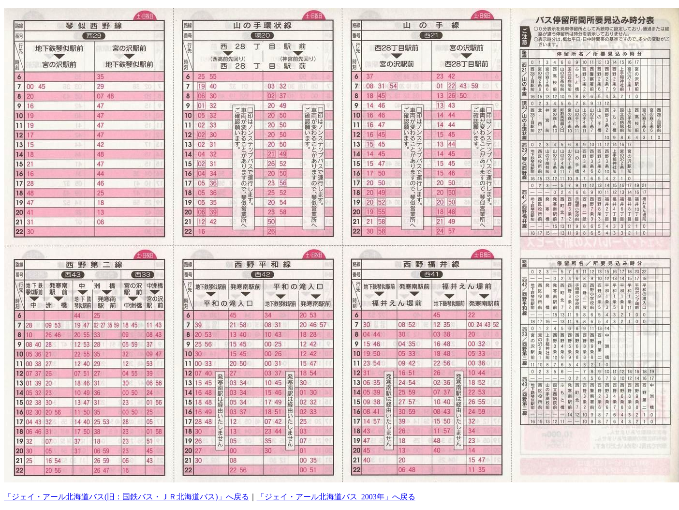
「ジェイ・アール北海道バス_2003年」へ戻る (336, 497)
